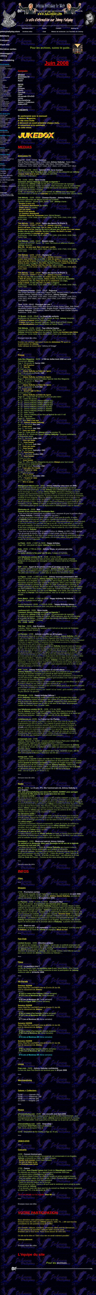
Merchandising (24, 100)
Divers (20, 90)
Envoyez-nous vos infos (27, 1204)
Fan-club (21, 92)
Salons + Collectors (26, 102)
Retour (19, 349)
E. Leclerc (3, 182)
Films (20, 94)
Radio (20, 81)
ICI (53, 1194)
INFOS (20, 84)
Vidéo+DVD (22, 104)
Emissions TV (23, 77)
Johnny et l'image (49, 346)
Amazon (3, 171)
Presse (21, 79)
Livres (20, 98)
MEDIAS (21, 75)
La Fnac (3, 173)
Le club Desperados (7, 180)
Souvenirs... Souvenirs (8, 186)
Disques (21, 88)
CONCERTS (23, 110)
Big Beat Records (6, 175)
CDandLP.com (5, 178)
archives (62, 1262)
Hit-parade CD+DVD (26, 96)
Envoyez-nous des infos (27, 338)
